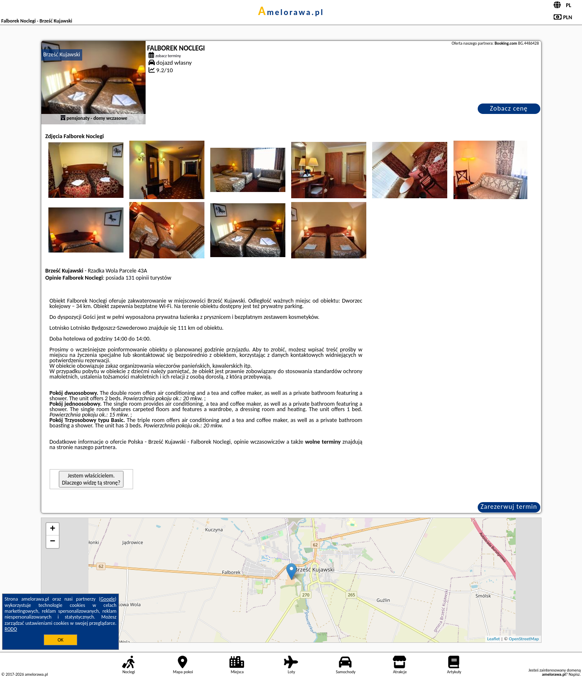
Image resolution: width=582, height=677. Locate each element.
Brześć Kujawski (62, 54)
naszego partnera (94, 447)
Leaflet (493, 639)
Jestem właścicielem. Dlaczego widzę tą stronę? (91, 479)
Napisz (574, 674)
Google (108, 599)
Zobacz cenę (509, 108)
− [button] (52, 542)
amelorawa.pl (291, 12)
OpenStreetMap (524, 639)
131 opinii (137, 277)
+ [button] (52, 529)
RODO (11, 629)
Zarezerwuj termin (509, 506)
